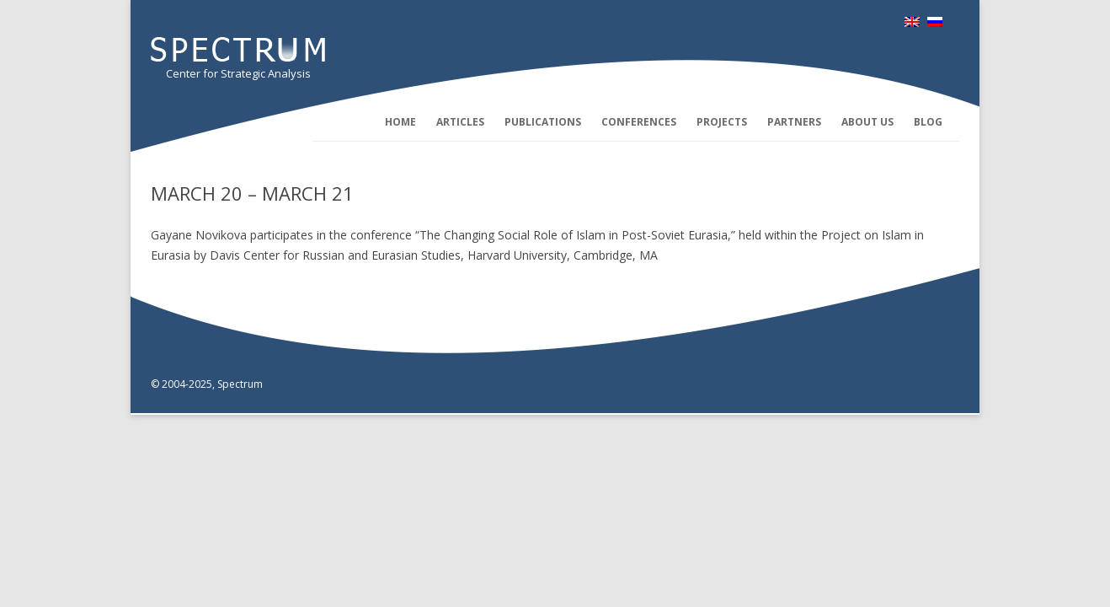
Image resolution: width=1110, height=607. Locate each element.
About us (867, 122)
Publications (542, 122)
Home (400, 122)
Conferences (638, 122)
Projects (721, 122)
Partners (794, 122)
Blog (928, 122)
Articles (460, 122)
